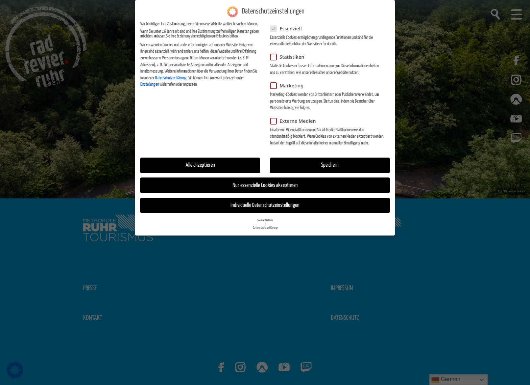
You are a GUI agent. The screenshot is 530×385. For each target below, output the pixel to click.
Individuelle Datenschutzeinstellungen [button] (265, 205)
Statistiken (289, 56)
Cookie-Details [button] (265, 219)
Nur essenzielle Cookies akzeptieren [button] (265, 185)
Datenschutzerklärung (171, 77)
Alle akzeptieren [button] (200, 165)
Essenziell (288, 28)
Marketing (289, 85)
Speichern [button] (330, 165)
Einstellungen (149, 84)
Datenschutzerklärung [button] (265, 227)
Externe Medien (295, 120)
